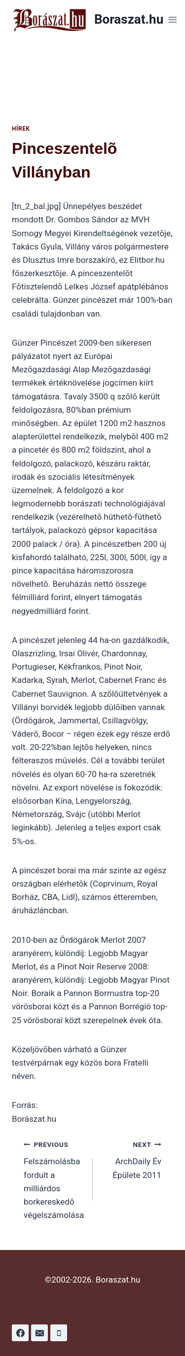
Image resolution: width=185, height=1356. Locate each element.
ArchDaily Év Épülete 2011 (131, 1159)
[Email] (39, 1332)
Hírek (21, 128)
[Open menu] (172, 19)
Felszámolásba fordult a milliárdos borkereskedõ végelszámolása (54, 1179)
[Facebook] (20, 1332)
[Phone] (58, 1332)
